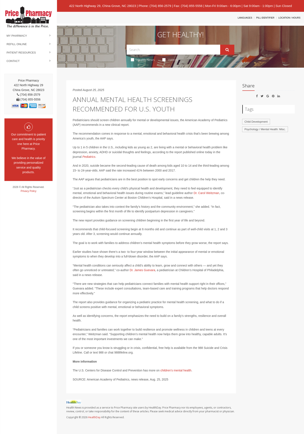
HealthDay (94, 417)
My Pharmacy (17, 35)
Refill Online (17, 44)
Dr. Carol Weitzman (206, 193)
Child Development (256, 121)
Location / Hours (289, 17)
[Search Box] (173, 50)
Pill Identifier (265, 17)
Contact (13, 61)
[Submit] (227, 50)
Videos (170, 60)
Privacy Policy (29, 191)
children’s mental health (175, 370)
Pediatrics (88, 156)
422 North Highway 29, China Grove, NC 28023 (102, 6)
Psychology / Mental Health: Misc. (265, 129)
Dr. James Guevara (142, 270)
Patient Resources (21, 52)
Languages (245, 17)
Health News (143, 60)
